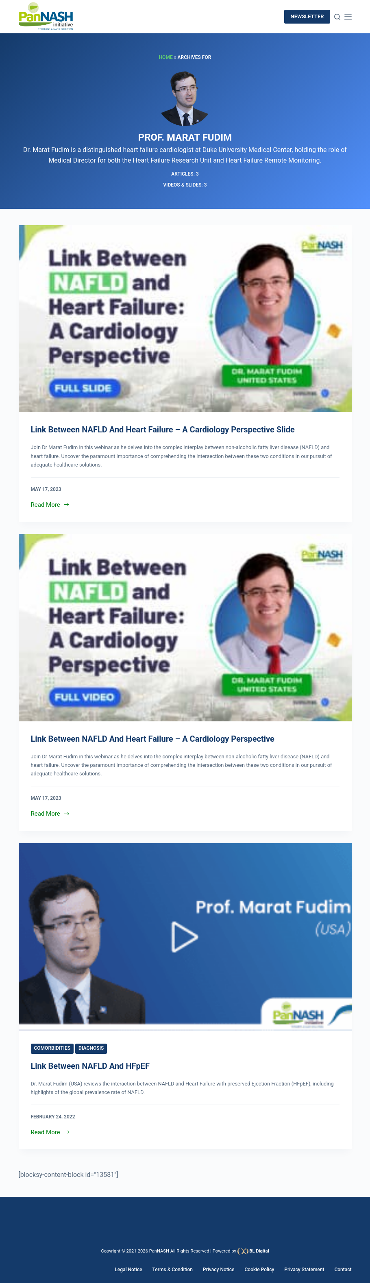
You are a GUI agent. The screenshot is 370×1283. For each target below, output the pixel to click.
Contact (342, 1269)
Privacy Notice (218, 1269)
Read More (50, 504)
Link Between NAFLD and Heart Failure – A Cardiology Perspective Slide (163, 429)
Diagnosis (91, 1048)
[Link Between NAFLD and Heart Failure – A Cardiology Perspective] (185, 627)
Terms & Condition (172, 1269)
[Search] (337, 17)
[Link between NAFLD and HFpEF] (185, 937)
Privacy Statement (304, 1269)
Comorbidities (52, 1048)
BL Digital (259, 1251)
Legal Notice (128, 1269)
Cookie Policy (259, 1269)
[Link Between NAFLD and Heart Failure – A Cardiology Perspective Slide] (185, 318)
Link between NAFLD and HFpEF (90, 1066)
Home (166, 57)
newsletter (307, 16)
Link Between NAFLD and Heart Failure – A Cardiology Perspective (152, 739)
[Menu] (348, 16)
